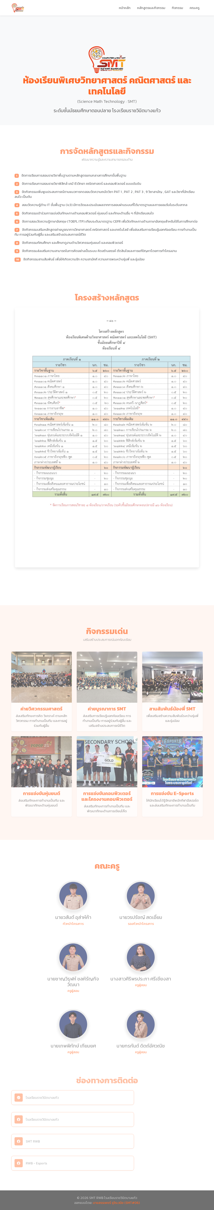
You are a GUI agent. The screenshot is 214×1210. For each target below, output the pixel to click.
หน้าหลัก (125, 7)
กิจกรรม (177, 7)
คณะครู (194, 7)
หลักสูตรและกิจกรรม (151, 7)
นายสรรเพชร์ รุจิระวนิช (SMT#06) (116, 1202)
